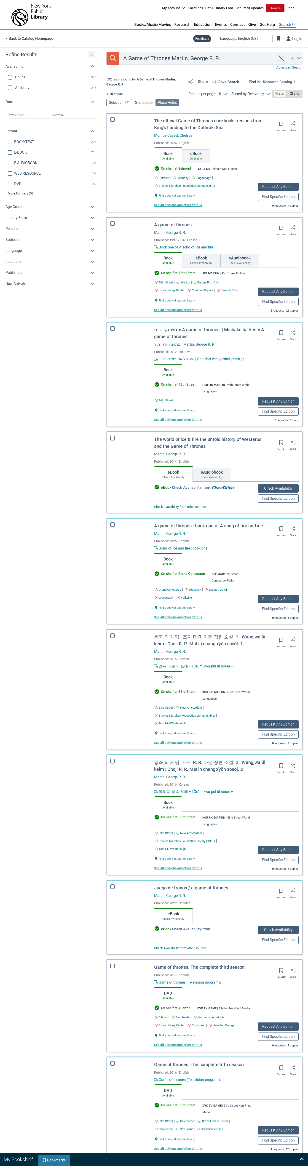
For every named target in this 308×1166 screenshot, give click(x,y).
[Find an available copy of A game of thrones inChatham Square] (200, 290)
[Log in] (294, 38)
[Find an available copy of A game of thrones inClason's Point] (227, 290)
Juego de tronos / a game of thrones (191, 887)
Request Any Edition (278, 186)
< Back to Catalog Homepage (29, 38)
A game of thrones (173, 224)
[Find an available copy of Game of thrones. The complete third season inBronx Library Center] (169, 1025)
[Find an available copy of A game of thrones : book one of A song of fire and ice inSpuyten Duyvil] (216, 589)
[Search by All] (296, 58)
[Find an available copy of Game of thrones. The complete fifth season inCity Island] (184, 1128)
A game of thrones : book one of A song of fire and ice (208, 525)
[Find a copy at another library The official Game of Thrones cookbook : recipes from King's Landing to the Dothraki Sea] (175, 195)
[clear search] (281, 58)
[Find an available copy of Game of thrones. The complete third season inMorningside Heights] (209, 1017)
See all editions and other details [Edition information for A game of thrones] (178, 310)
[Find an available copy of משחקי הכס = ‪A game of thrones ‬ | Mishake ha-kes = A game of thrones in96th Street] (164, 400)
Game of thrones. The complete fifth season (199, 1064)
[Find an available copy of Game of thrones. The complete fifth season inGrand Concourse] (210, 1128)
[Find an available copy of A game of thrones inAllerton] (183, 282)
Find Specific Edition (278, 196)
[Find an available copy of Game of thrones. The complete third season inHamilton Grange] (221, 1025)
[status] (145, 82)
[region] (50, 168)
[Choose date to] (74, 115)
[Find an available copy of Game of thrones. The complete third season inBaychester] (181, 1017)
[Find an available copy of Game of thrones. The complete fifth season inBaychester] (186, 1120)
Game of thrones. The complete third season (199, 967)
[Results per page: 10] (207, 94)
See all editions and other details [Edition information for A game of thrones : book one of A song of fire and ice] (178, 617)
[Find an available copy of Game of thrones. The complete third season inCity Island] (196, 1025)
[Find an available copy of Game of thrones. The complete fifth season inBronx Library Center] (213, 1120)
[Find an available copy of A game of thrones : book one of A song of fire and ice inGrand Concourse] (168, 589)
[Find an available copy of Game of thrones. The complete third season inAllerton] (161, 1017)
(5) (20, 193)
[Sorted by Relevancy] (250, 94)
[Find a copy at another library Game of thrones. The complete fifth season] (175, 1138)
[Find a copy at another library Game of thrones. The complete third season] (175, 1035)
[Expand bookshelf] (301, 1159)
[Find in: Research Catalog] (283, 81)
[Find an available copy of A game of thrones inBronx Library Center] (169, 290)
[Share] (197, 82)
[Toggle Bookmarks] (278, 38)
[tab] (168, 155)
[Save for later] (281, 125)
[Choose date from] (29, 115)
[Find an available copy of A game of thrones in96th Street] (164, 282)
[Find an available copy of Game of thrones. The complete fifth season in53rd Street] (164, 1120)
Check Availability (278, 488)
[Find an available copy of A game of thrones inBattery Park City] (206, 282)
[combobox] (198, 58)
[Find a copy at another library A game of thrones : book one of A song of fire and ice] (175, 607)
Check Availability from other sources (180, 506)
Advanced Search (289, 67)
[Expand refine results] (91, 54)
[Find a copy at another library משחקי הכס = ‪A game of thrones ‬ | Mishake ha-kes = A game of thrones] (175, 409)
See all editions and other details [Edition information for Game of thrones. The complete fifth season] (178, 1148)
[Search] (113, 58)
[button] (50, 66)
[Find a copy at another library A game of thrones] (175, 300)
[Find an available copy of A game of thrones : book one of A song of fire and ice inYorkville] (184, 597)
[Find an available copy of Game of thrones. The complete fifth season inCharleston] (164, 1128)
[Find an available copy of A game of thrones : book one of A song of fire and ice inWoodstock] (164, 597)
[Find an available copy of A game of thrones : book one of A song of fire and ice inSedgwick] (193, 589)
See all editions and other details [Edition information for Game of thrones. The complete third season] (178, 1044)
